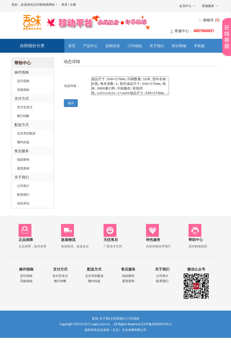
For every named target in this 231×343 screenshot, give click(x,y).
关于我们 (157, 46)
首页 (71, 46)
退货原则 (23, 168)
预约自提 (23, 142)
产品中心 (90, 46)
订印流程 (133, 318)
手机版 (199, 46)
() (211, 20)
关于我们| (106, 318)
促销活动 (112, 46)
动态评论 (23, 203)
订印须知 (134, 46)
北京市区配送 (26, 133)
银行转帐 (23, 116)
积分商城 (179, 46)
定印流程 (23, 81)
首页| (95, 318)
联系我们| (119, 318)
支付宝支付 (24, 107)
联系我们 (23, 194)
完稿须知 (23, 90)
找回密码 (23, 159)
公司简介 (23, 186)
